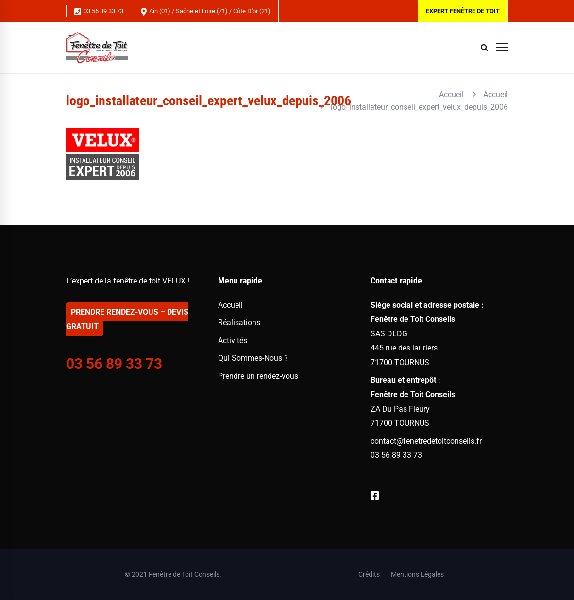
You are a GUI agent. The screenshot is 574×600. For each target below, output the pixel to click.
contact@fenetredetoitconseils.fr (426, 441)
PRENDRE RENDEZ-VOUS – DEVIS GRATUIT (127, 319)
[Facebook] (375, 496)
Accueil (451, 94)
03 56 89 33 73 (98, 11)
